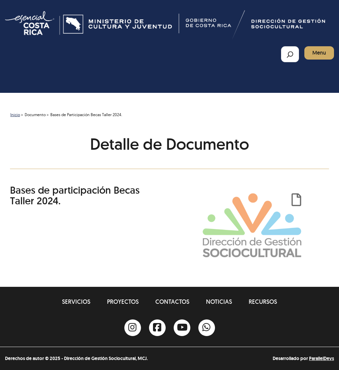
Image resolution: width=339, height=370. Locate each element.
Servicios (76, 301)
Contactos (172, 301)
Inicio (15, 114)
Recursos (263, 301)
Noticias (219, 301)
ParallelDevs (321, 358)
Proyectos (123, 301)
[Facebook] (157, 327)
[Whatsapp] (206, 327)
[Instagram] (132, 327)
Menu (319, 52)
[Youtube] (182, 327)
